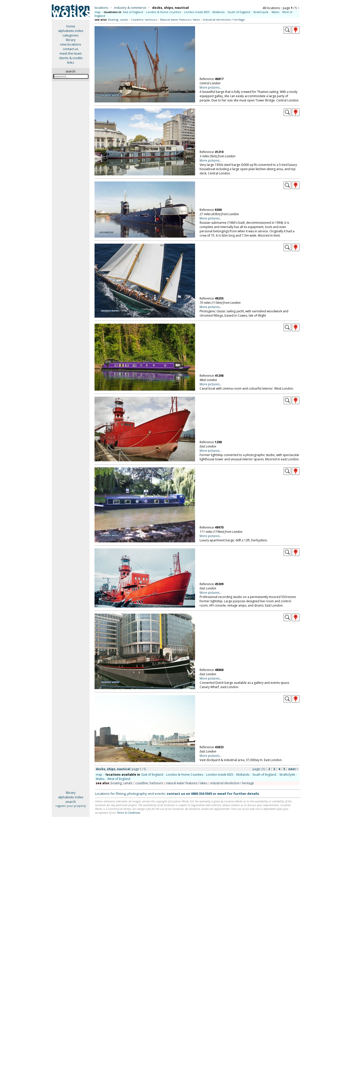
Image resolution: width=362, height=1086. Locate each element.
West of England (118, 779)
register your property (71, 806)
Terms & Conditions (128, 812)
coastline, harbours (149, 783)
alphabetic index (70, 30)
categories (71, 35)
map (98, 12)
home (70, 26)
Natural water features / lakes (180, 19)
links (70, 62)
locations (101, 7)
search (70, 801)
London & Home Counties (163, 12)
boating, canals (121, 783)
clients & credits (71, 58)
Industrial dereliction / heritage (224, 19)
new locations (70, 44)
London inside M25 (196, 12)
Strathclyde (260, 12)
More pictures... (211, 87)
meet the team (71, 53)
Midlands (218, 12)
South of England (239, 12)
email (221, 793)
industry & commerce (130, 7)
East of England (133, 12)
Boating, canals (118, 19)
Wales (275, 12)
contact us (70, 49)
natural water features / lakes (186, 783)
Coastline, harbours (144, 19)
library (71, 40)
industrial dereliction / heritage (232, 783)
